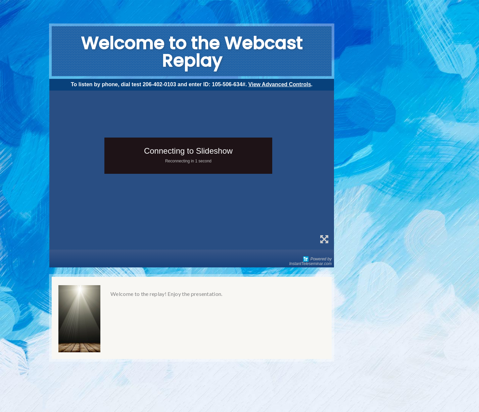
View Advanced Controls (279, 84)
